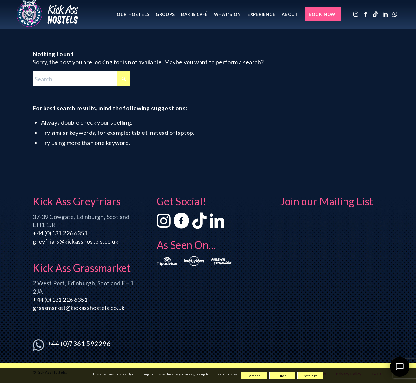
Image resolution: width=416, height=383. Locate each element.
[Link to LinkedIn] (385, 14)
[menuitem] (132, 14)
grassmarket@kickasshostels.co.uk (79, 307)
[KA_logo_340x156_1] (47, 14)
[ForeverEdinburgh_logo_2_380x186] (221, 261)
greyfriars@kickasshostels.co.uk (75, 241)
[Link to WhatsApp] (395, 14)
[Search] (81, 78)
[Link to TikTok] (375, 14)
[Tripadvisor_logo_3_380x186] (167, 261)
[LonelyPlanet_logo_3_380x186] (194, 261)
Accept (254, 375)
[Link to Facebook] (365, 14)
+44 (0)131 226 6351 (60, 232)
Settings (311, 375)
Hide (283, 375)
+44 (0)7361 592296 (79, 343)
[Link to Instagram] (356, 14)
